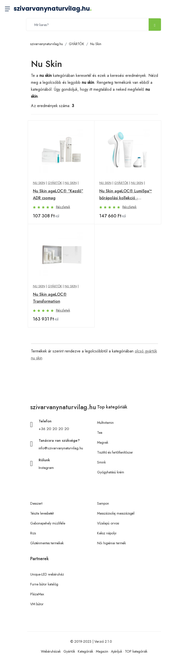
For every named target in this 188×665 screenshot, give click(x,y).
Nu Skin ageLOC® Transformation (50, 297)
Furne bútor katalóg (44, 584)
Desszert (36, 503)
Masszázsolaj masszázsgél (115, 513)
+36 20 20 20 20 (54, 429)
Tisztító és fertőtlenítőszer (115, 452)
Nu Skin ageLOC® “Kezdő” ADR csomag (58, 194)
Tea (99, 432)
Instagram (46, 467)
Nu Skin (95, 43)
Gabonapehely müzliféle (47, 523)
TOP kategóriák (136, 651)
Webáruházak (51, 651)
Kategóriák (85, 651)
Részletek (63, 207)
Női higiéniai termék (111, 543)
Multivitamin (105, 422)
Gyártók (69, 651)
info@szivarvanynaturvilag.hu (61, 448)
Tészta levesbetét (42, 513)
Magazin (102, 651)
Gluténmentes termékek (47, 543)
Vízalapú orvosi (108, 523)
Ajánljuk (116, 651)
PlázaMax (37, 594)
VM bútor (37, 604)
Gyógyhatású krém (110, 472)
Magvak (102, 442)
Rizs (33, 533)
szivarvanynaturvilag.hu (53, 8)
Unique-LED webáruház (47, 574)
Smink (101, 462)
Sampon (103, 503)
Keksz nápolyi (106, 533)
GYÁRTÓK (76, 43)
